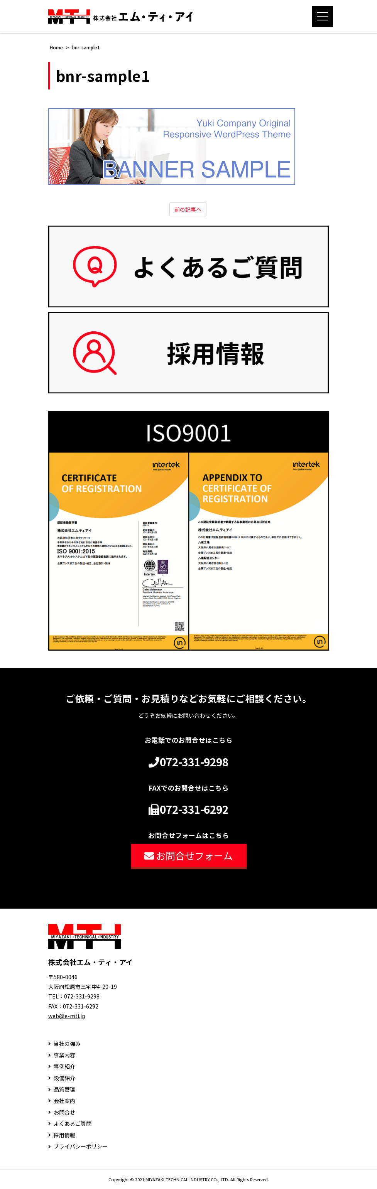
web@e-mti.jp (66, 1016)
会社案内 (64, 1101)
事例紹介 (64, 1066)
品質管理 (64, 1089)
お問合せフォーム (188, 855)
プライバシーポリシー (81, 1146)
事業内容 (64, 1055)
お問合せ (64, 1112)
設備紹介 (64, 1078)
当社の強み (67, 1043)
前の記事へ (187, 209)
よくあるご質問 (72, 1123)
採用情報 (64, 1135)
